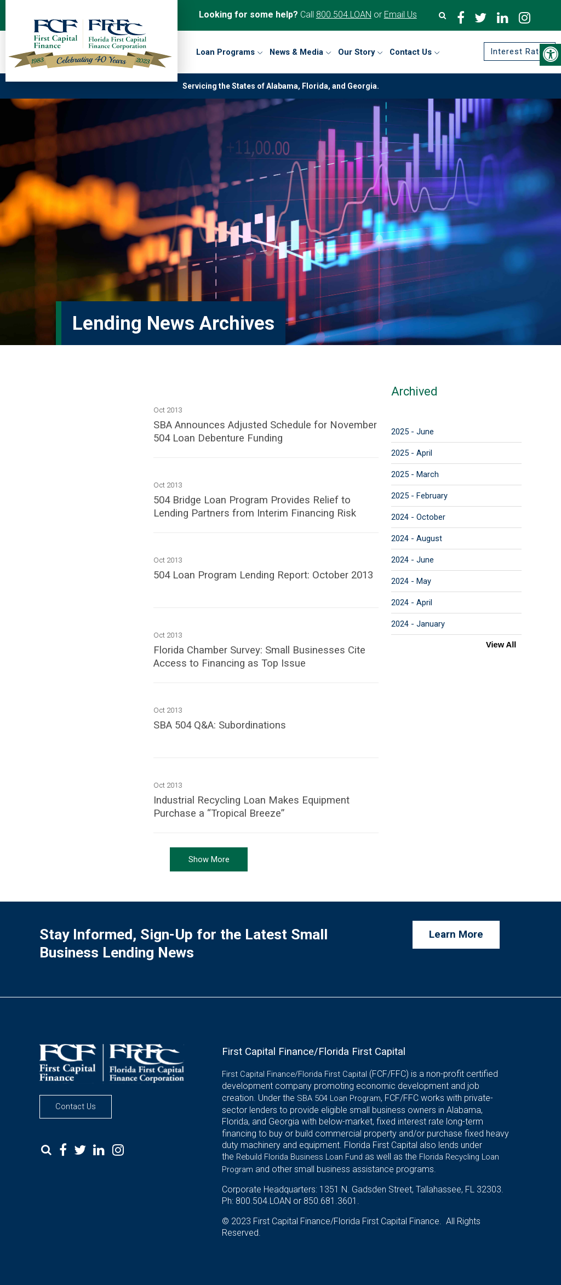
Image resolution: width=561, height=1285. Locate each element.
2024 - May (411, 581)
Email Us (400, 14)
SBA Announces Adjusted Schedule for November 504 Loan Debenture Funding (265, 431)
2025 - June (412, 432)
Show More (209, 859)
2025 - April (411, 453)
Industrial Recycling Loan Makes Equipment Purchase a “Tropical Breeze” (251, 806)
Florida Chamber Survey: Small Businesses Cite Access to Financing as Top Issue (259, 656)
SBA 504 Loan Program (339, 1098)
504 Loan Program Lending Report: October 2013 (263, 575)
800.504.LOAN (343, 14)
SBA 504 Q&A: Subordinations (219, 725)
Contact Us (75, 1106)
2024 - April (411, 602)
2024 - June (412, 560)
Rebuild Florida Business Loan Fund (299, 1157)
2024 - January (418, 624)
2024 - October (418, 517)
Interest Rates (519, 51)
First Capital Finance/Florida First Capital (294, 1074)
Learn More (456, 934)
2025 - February (419, 496)
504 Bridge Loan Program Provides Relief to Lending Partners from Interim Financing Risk (254, 506)
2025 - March (415, 474)
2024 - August (416, 538)
